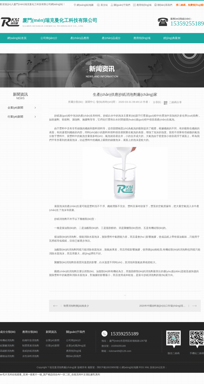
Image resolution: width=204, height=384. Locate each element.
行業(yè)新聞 (52, 345)
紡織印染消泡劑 (30, 340)
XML (146, 367)
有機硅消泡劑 (7, 340)
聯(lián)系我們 (164, 5)
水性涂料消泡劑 (30, 356)
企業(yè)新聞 (52, 340)
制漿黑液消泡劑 (30, 345)
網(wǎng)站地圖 (85, 5)
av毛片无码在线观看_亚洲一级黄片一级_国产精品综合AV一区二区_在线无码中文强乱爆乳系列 (50, 374)
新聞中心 (11, 48)
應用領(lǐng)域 (144, 5)
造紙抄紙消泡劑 (30, 350)
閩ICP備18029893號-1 (109, 367)
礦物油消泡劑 (7, 356)
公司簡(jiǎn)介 (48, 38)
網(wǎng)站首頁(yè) (17, 40)
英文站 (104, 5)
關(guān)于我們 (122, 5)
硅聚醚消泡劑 (7, 345)
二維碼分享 (175, 102)
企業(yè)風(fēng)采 (76, 345)
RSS (141, 367)
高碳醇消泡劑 (7, 350)
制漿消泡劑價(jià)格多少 (76, 305)
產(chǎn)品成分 (111, 38)
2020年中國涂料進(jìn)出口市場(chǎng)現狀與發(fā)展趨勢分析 (168, 305)
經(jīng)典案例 (171, 38)
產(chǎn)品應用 (79, 38)
